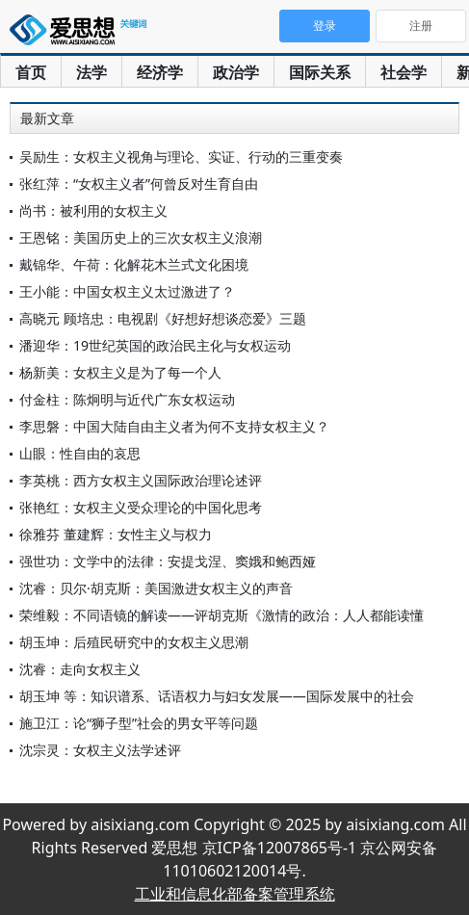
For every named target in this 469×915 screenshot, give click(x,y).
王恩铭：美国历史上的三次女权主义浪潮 (140, 237)
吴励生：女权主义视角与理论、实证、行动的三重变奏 (181, 156)
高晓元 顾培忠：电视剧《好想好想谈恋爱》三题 (162, 318)
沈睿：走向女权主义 (80, 669)
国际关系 (320, 72)
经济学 (160, 72)
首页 (30, 72)
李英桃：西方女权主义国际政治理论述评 (140, 480)
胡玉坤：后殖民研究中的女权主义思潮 (133, 642)
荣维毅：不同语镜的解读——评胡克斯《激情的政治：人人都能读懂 (221, 615)
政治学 (236, 72)
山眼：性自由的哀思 (80, 453)
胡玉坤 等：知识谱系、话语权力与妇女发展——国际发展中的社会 (216, 696)
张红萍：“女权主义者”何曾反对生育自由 (138, 183)
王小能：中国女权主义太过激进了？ (127, 291)
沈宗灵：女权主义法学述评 (100, 750)
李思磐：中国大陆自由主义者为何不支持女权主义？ (174, 426)
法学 (91, 72)
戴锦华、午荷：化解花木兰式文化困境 (133, 264)
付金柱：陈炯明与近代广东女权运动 (127, 399)
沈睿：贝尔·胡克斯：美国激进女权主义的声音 (156, 588)
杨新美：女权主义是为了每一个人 (120, 372)
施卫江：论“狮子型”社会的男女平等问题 (138, 723)
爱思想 (82, 33)
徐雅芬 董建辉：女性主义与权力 (115, 534)
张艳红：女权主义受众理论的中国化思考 (140, 507)
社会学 (403, 72)
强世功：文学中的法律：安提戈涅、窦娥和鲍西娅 (167, 561)
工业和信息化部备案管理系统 (235, 893)
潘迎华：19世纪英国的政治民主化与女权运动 (155, 345)
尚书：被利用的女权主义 (93, 210)
